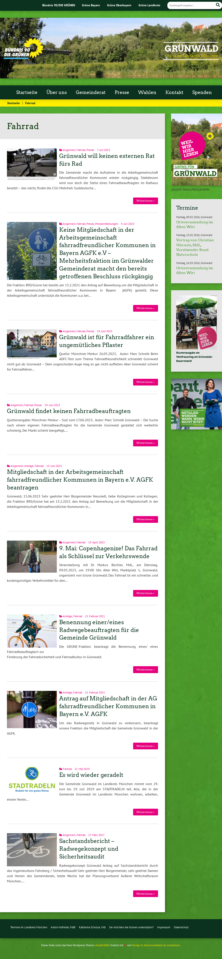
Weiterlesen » (145, 200)
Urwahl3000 (102, 945)
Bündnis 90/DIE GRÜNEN (58, 5)
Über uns (56, 92)
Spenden (202, 92)
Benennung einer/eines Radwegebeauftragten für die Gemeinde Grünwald (99, 630)
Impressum (163, 927)
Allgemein (69, 150)
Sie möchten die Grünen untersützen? (131, 927)
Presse (122, 92)
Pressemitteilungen (106, 224)
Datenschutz (181, 927)
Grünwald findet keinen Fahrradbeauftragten (69, 411)
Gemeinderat (91, 92)
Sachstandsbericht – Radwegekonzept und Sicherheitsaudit (88, 849)
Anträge (29, 466)
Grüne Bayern (91, 5)
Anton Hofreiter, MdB (63, 927)
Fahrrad (81, 150)
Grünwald (192, 49)
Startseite (27, 92)
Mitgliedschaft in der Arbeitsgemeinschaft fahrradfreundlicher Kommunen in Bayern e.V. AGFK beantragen (80, 479)
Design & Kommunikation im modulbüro (156, 945)
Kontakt (174, 92)
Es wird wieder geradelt (91, 774)
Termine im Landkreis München (28, 927)
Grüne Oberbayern (119, 5)
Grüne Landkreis (149, 5)
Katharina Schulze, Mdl (92, 927)
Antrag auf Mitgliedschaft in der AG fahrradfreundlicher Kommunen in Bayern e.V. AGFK (108, 706)
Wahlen (147, 92)
